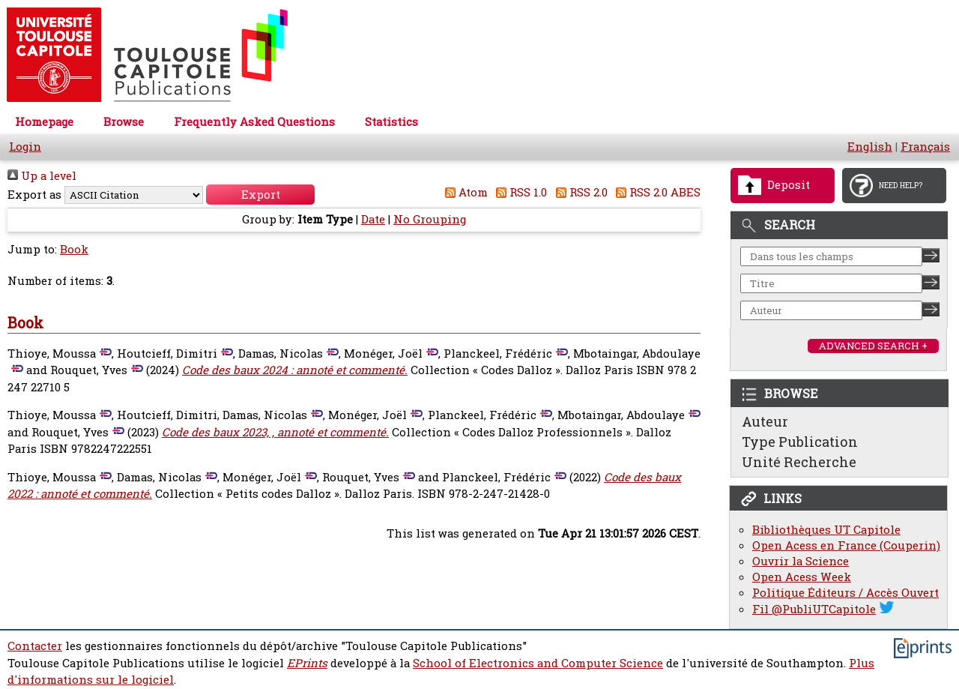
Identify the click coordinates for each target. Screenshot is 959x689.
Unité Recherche (799, 462)
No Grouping (429, 219)
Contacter (34, 646)
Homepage (44, 122)
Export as (34, 194)
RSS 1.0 (519, 192)
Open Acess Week (801, 577)
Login (25, 146)
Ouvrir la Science (800, 561)
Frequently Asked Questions (254, 122)
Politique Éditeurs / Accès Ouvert (845, 593)
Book (74, 249)
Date (373, 219)
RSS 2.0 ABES (656, 192)
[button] (260, 194)
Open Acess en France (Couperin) (846, 545)
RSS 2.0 (579, 192)
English (869, 146)
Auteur (765, 421)
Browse (123, 122)
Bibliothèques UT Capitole (826, 530)
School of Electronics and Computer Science (538, 663)
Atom (463, 192)
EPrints (307, 663)
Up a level (41, 176)
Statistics (391, 122)
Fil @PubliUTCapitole (814, 609)
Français (925, 146)
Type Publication (800, 442)
